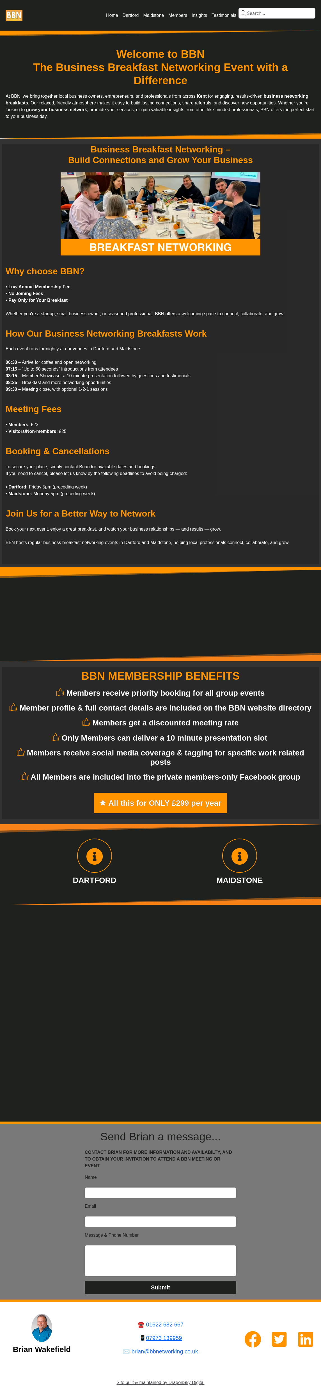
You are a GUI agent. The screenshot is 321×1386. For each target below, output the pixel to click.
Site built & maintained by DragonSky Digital (160, 1382)
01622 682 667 (165, 1324)
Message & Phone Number (112, 1235)
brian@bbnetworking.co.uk (165, 1351)
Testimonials (224, 15)
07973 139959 (164, 1338)
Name (91, 1177)
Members (177, 15)
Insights (199, 15)
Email (90, 1206)
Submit (160, 1287)
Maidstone (153, 15)
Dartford (131, 15)
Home (112, 15)
